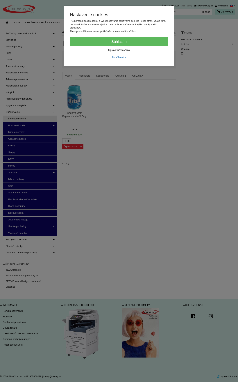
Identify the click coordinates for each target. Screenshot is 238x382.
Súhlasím (119, 42)
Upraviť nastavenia (119, 50)
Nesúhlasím (119, 57)
